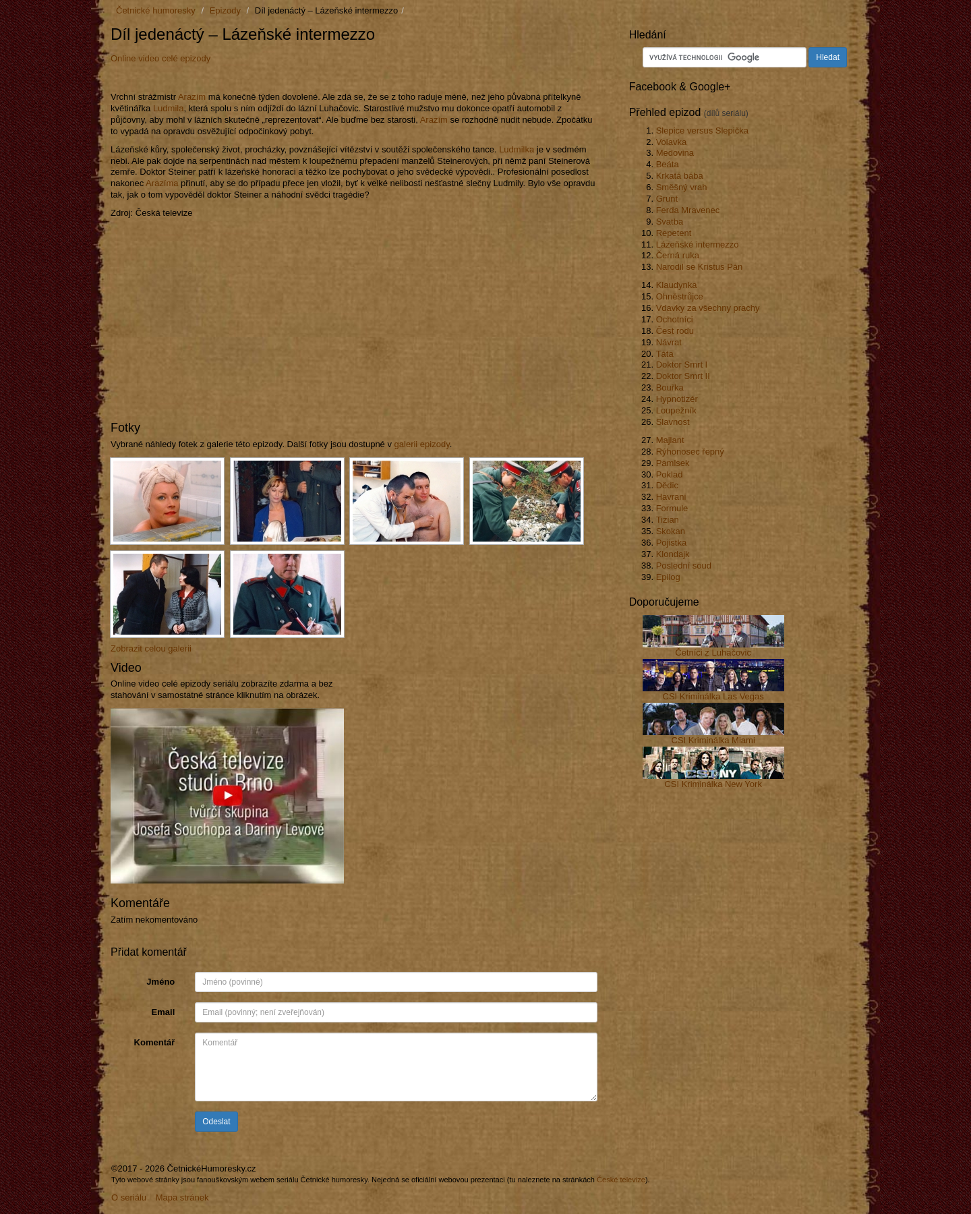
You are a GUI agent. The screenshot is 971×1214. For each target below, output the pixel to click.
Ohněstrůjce (679, 296)
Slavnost (673, 422)
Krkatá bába (679, 176)
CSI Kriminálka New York (713, 784)
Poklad (669, 474)
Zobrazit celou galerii (151, 648)
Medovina (675, 153)
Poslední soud (683, 565)
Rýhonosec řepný (690, 451)
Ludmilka (516, 149)
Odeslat (216, 1121)
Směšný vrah (681, 187)
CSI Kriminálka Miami (713, 740)
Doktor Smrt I (682, 364)
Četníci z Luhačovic (713, 652)
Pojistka (671, 543)
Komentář (154, 1042)
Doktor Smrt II (683, 376)
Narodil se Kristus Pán (699, 267)
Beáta (667, 164)
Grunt (667, 199)
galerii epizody (422, 444)
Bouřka (670, 387)
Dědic (667, 485)
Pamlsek (673, 463)
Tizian (667, 520)
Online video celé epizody (160, 58)
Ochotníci (674, 319)
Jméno (160, 982)
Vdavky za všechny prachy (708, 308)
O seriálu (128, 1197)
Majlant (670, 440)
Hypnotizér (677, 399)
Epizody (225, 10)
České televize (621, 1180)
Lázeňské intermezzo (697, 244)
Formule (672, 508)
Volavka (671, 142)
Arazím (192, 97)
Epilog (668, 577)
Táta (665, 354)
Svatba (669, 221)
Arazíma (162, 183)
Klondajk (673, 554)
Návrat (669, 342)
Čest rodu (675, 331)
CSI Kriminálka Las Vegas (713, 696)
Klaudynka (676, 285)
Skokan (670, 531)
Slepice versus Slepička (702, 130)
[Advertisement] (268, 76)
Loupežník (676, 410)
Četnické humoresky (156, 10)
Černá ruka (677, 255)
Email (163, 1012)
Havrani (671, 497)
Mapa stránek (182, 1197)
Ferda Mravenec (688, 210)
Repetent (674, 233)
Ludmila (168, 108)
